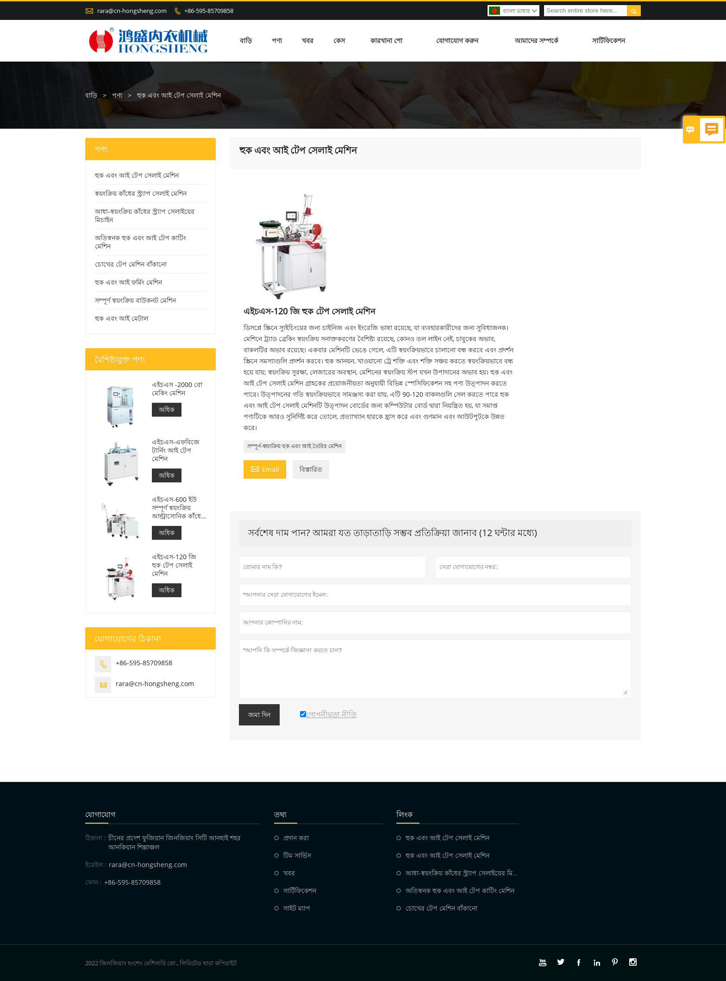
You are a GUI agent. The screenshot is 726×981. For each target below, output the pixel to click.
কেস (339, 40)
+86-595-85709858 (208, 10)
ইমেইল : (95, 864)
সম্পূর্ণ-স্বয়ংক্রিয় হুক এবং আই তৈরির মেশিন (294, 446)
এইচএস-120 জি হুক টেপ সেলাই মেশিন (174, 565)
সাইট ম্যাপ (296, 908)
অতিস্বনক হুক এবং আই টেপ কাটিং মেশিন (140, 241)
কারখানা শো (386, 40)
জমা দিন (259, 715)
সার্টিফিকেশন (608, 40)
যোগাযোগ (100, 814)
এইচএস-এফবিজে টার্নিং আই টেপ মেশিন (176, 450)
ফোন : (93, 882)
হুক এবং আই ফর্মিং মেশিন (128, 282)
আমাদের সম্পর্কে (536, 40)
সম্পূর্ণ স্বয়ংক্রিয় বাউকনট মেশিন (135, 300)
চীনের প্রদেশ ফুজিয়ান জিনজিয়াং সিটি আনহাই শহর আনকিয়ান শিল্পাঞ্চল (174, 842)
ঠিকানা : (95, 837)
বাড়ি (246, 40)
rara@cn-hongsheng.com (132, 10)
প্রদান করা (296, 837)
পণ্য (277, 40)
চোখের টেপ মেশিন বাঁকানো (131, 264)
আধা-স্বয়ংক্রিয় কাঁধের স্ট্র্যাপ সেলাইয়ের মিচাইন (144, 215)
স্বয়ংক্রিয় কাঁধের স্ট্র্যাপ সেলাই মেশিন (141, 193)
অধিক (167, 409)
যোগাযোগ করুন (457, 40)
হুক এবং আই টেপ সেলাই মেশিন (137, 175)
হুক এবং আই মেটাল (121, 318)
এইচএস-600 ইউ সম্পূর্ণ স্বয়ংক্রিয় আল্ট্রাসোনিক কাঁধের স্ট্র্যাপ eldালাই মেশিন (178, 507)
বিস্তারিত (311, 469)
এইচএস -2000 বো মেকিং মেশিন (177, 389)
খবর (307, 40)
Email (264, 468)
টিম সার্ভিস (297, 855)
